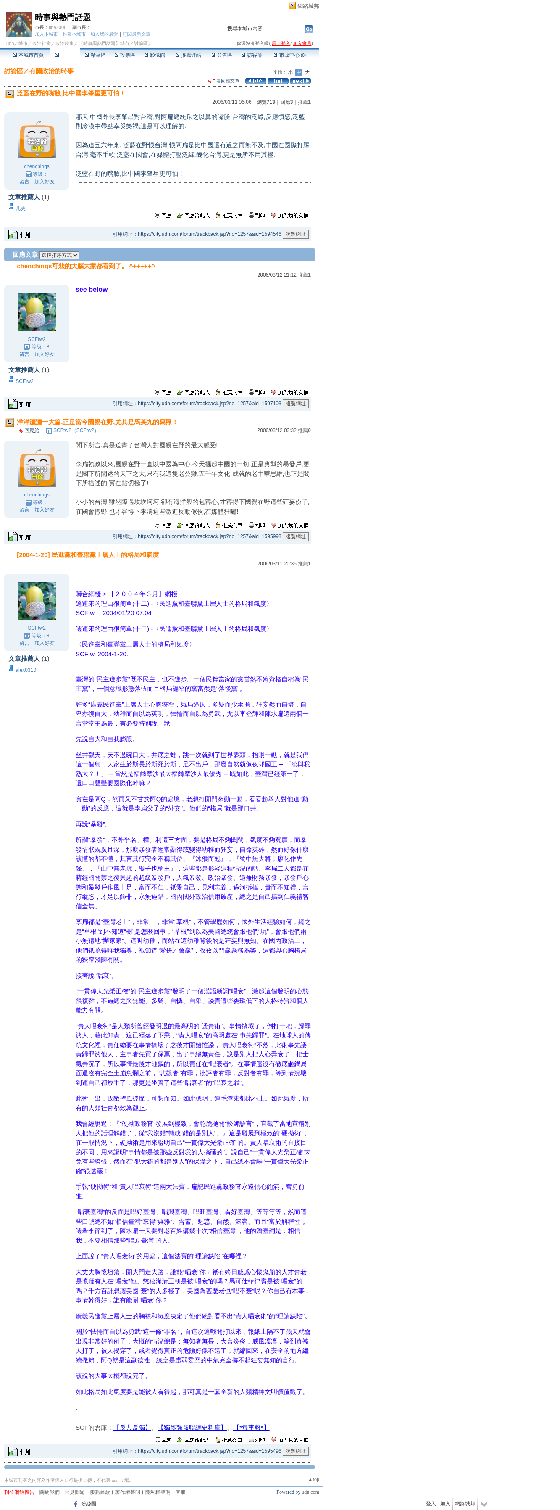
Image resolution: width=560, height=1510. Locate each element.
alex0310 (26, 670)
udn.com (310, 1492)
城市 (23, 43)
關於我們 (49, 1492)
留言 (24, 182)
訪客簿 (251, 55)
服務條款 (100, 1492)
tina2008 (57, 27)
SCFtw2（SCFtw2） (76, 430)
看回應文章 (223, 80)
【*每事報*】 (251, 1427)
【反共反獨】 (132, 1427)
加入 (445, 1504)
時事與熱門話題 (63, 17)
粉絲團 (88, 1504)
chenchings (37, 166)
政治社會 (41, 43)
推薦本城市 (74, 34)
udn (10, 43)
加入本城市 (46, 34)
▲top (313, 1479)
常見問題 (75, 1492)
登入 (431, 1504)
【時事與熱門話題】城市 (104, 43)
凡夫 (21, 208)
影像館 (155, 55)
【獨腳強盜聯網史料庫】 (192, 1427)
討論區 (65, 55)
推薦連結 (188, 55)
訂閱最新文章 (136, 34)
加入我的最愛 (104, 34)
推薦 (304, 102)
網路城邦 (308, 6)
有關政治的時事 (51, 70)
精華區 (95, 55)
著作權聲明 (127, 1492)
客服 (181, 1492)
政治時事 (64, 43)
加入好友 (44, 182)
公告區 (221, 55)
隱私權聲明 (158, 1492)
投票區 (125, 55)
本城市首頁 (28, 55)
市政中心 (289, 55)
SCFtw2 (37, 339)
